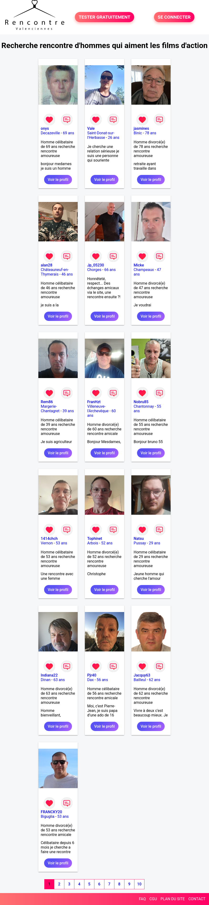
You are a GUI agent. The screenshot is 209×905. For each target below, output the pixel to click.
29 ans (154, 543)
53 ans (61, 543)
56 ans (102, 679)
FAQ (142, 899)
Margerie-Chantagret (50, 408)
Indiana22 (49, 675)
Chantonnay (144, 406)
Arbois (92, 543)
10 (139, 884)
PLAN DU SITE (173, 899)
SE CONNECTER (174, 17)
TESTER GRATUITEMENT (104, 17)
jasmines (141, 128)
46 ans (67, 274)
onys (45, 128)
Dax (90, 679)
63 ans (59, 679)
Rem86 (47, 402)
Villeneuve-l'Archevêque (98, 408)
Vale (91, 128)
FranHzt (94, 402)
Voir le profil (58, 179)
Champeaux (144, 269)
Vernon (47, 543)
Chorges (94, 269)
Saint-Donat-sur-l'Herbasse (100, 135)
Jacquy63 (142, 675)
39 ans (68, 411)
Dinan (46, 679)
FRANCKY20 (51, 812)
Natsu (139, 538)
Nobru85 (141, 402)
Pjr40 (91, 675)
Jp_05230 (95, 265)
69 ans (68, 133)
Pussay (140, 543)
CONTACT (196, 899)
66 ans (110, 269)
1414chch (49, 538)
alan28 (46, 265)
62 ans (154, 679)
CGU (153, 899)
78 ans (150, 133)
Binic (138, 133)
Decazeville (50, 133)
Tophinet (94, 538)
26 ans (113, 137)
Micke (139, 265)
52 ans (106, 543)
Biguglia (47, 816)
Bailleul (140, 679)
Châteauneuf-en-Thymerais (55, 271)
